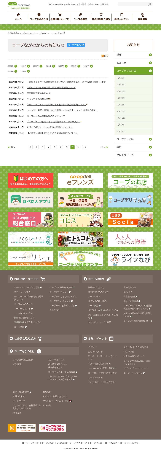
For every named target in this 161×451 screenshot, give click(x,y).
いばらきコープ (64, 443)
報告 (119, 147)
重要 (119, 54)
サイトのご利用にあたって (55, 396)
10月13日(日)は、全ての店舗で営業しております (50, 127)
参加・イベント (97, 338)
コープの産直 (94, 296)
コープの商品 (96, 278)
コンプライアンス (56, 360)
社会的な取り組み (25, 338)
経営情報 (17, 364)
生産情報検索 (131, 296)
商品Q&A (128, 292)
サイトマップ (19, 401)
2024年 (36, 66)
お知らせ (43, 33)
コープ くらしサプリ (134, 373)
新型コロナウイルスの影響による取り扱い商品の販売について (56, 105)
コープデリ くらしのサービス (63, 296)
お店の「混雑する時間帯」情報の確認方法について (51, 87)
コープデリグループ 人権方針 (63, 372)
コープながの (111, 443)
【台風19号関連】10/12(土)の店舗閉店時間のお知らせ (52, 133)
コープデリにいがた (129, 443)
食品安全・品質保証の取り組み (103, 310)
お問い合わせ (71, 4)
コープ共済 (20, 327)
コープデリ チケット (60, 292)
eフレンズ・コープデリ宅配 (28, 287)
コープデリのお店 (126, 70)
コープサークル (95, 377)
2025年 (23, 66)
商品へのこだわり (96, 287)
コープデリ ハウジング (61, 301)
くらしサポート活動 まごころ (101, 382)
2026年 (11, 66)
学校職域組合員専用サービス (27, 322)
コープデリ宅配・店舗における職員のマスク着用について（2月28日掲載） (62, 110)
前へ (13, 147)
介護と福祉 (55, 310)
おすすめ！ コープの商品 (99, 322)
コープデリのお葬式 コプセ (63, 305)
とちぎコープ (80, 443)
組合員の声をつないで (134, 356)
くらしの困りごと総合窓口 (136, 347)
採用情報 (104, 4)
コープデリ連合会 (30, 443)
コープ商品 (94, 305)
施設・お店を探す (56, 4)
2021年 (74, 66)
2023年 (48, 66)
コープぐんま (95, 443)
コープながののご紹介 (23, 360)
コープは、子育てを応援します (102, 373)
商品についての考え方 (98, 292)
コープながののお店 (23, 304)
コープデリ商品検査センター (138, 321)
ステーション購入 (22, 292)
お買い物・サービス (26, 278)
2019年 (11, 71)
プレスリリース (125, 155)
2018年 (23, 71)
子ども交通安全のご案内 (99, 364)
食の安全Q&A (130, 287)
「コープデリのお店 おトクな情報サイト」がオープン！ (53, 122)
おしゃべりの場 (95, 352)
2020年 (86, 66)
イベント (92, 347)
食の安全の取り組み (97, 301)
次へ (103, 147)
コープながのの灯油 (23, 313)
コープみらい (47, 443)
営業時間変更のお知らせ (38, 93)
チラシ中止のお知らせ (37, 99)
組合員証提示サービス (24, 318)
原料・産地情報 (132, 301)
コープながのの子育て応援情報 (102, 368)
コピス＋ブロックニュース (136, 368)
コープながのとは (24, 351)
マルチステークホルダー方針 (57, 401)
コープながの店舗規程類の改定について (46, 116)
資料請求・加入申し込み (89, 4)
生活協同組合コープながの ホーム (22, 33)
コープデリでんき (23, 309)
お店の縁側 (129, 352)
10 (85, 147)
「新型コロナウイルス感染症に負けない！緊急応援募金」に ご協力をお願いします (66, 82)
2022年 (61, 66)
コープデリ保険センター (62, 287)
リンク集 (47, 405)
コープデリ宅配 (125, 139)
